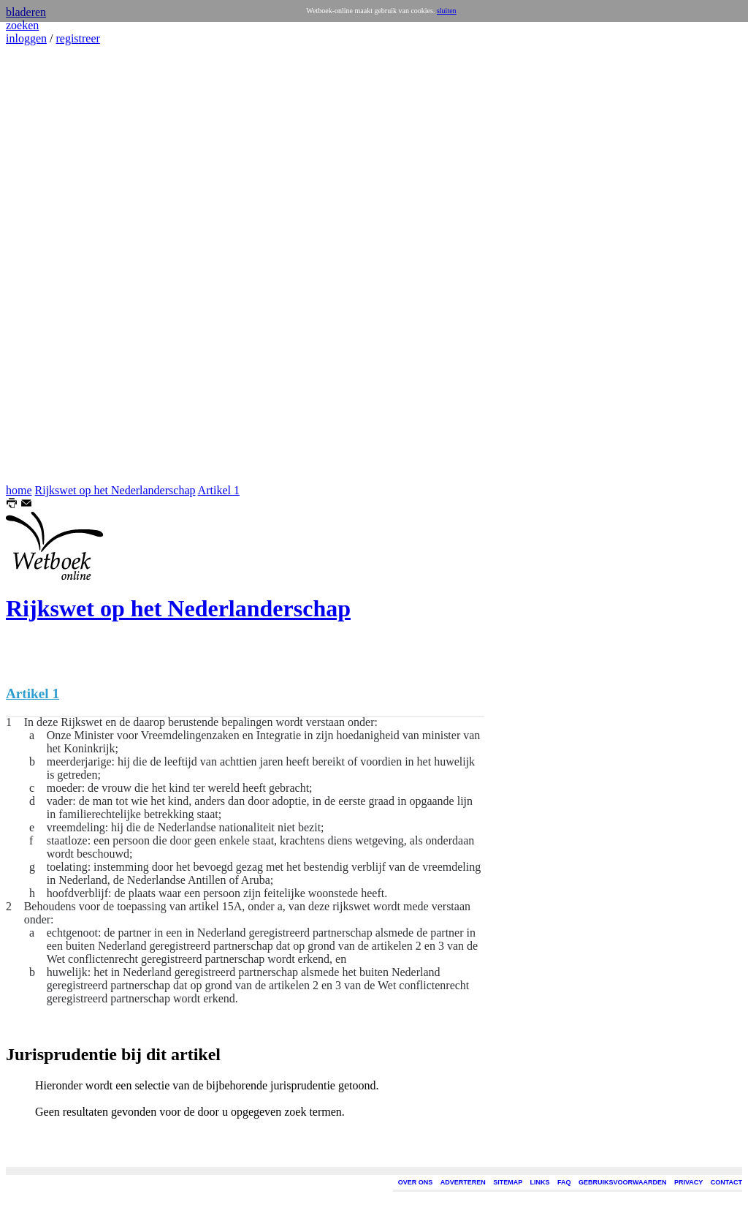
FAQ (564, 1182)
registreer (77, 38)
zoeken (22, 25)
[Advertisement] (50, 264)
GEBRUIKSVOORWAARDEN (622, 1182)
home (19, 490)
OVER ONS (415, 1182)
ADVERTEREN (463, 1182)
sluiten (447, 11)
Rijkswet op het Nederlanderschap (115, 490)
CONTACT (726, 1182)
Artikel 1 (219, 490)
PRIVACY (688, 1182)
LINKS (540, 1182)
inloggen (26, 38)
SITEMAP (507, 1182)
